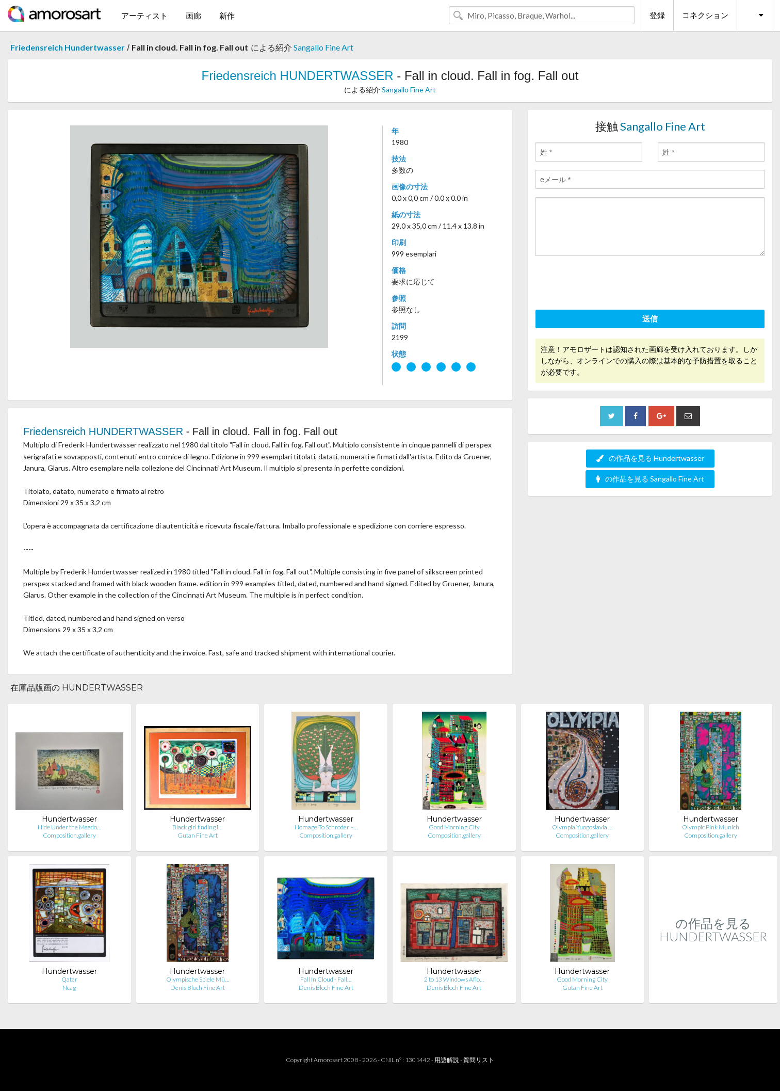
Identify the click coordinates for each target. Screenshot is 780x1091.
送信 (650, 318)
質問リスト (478, 1060)
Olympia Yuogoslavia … (582, 827)
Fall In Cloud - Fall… (325, 979)
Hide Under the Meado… (69, 827)
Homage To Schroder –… (326, 827)
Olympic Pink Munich (710, 827)
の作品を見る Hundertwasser (650, 458)
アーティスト (144, 15)
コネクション (705, 15)
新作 (227, 15)
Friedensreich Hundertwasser (67, 47)
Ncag (69, 987)
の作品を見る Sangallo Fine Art (650, 478)
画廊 (193, 15)
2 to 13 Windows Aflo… (454, 979)
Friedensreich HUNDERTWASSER (298, 76)
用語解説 (446, 1060)
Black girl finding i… (197, 827)
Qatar (69, 979)
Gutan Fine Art (197, 835)
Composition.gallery (69, 835)
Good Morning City (454, 827)
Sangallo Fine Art (323, 47)
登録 (657, 15)
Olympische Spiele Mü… (197, 979)
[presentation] (613, 284)
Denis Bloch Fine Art (197, 987)
